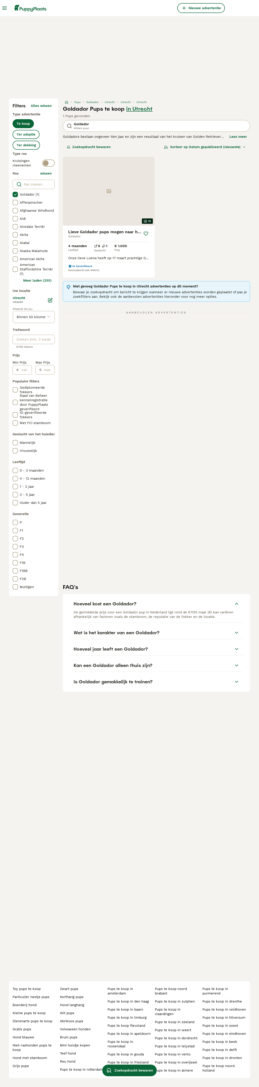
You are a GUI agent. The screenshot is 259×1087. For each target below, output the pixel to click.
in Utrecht (139, 109)
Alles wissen (41, 106)
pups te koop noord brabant (171, 991)
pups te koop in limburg (127, 1018)
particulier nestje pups (31, 997)
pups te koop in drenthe (222, 1001)
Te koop (23, 124)
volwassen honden (75, 1029)
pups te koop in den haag (128, 1001)
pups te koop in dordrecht (176, 1038)
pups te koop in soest (220, 1026)
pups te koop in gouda (126, 1054)
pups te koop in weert (173, 1030)
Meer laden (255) (37, 280)
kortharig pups (71, 997)
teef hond (68, 1053)
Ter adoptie (26, 134)
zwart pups (69, 989)
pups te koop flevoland (126, 1026)
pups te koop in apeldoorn (129, 1034)
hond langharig (72, 1005)
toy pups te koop (27, 989)
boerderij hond (25, 1005)
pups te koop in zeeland (174, 1022)
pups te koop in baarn (125, 1009)
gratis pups (22, 1029)
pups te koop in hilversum (223, 1018)
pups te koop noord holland (218, 1068)
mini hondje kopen (75, 1045)
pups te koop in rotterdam (81, 1070)
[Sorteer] (205, 146)
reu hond (67, 1061)
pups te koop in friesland (128, 1062)
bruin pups (68, 1037)
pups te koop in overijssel (176, 1062)
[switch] (48, 163)
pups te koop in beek (219, 1042)
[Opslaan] (146, 233)
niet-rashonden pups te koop (32, 1047)
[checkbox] (15, 194)
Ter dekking (26, 145)
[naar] (48, 369)
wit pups (67, 1013)
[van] (25, 369)
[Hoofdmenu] (4, 8)
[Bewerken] (50, 300)
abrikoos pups (71, 1021)
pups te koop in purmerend (215, 991)
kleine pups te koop (29, 1013)
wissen (46, 173)
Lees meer (238, 137)
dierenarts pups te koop (32, 1021)
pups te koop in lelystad (175, 1046)
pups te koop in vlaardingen (167, 1011)
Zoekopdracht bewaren (89, 147)
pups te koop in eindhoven (224, 1034)
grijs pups (21, 1066)
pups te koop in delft (219, 1050)
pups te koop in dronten (222, 1058)
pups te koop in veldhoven (224, 1009)
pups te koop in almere (174, 1070)
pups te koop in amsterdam (120, 991)
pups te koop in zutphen (175, 1001)
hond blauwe (23, 1037)
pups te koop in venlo (173, 1054)
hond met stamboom (30, 1058)
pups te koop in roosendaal (120, 1044)
